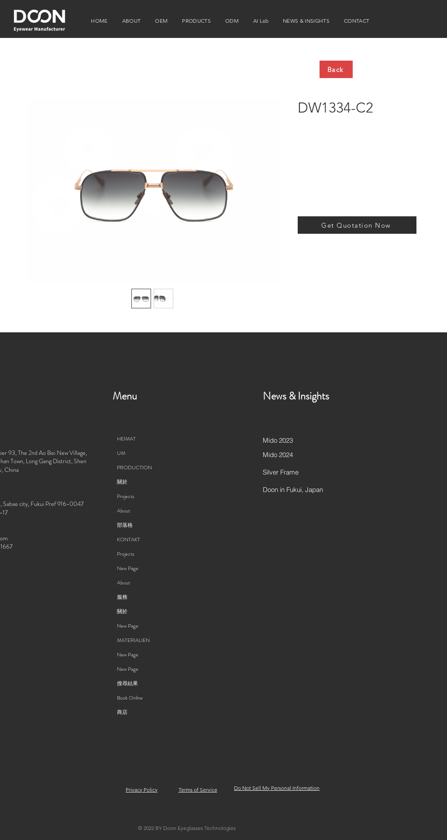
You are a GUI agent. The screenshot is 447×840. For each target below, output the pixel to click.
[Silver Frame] (294, 472)
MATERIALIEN (133, 640)
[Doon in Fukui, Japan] (294, 490)
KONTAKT (128, 539)
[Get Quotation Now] (357, 225)
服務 (122, 597)
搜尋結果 (127, 683)
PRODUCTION (134, 467)
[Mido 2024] (294, 455)
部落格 (125, 525)
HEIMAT (126, 439)
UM (121, 453)
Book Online (130, 698)
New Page (127, 568)
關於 (122, 482)
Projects (125, 496)
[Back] (336, 69)
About (123, 511)
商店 (122, 712)
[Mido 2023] (294, 440)
